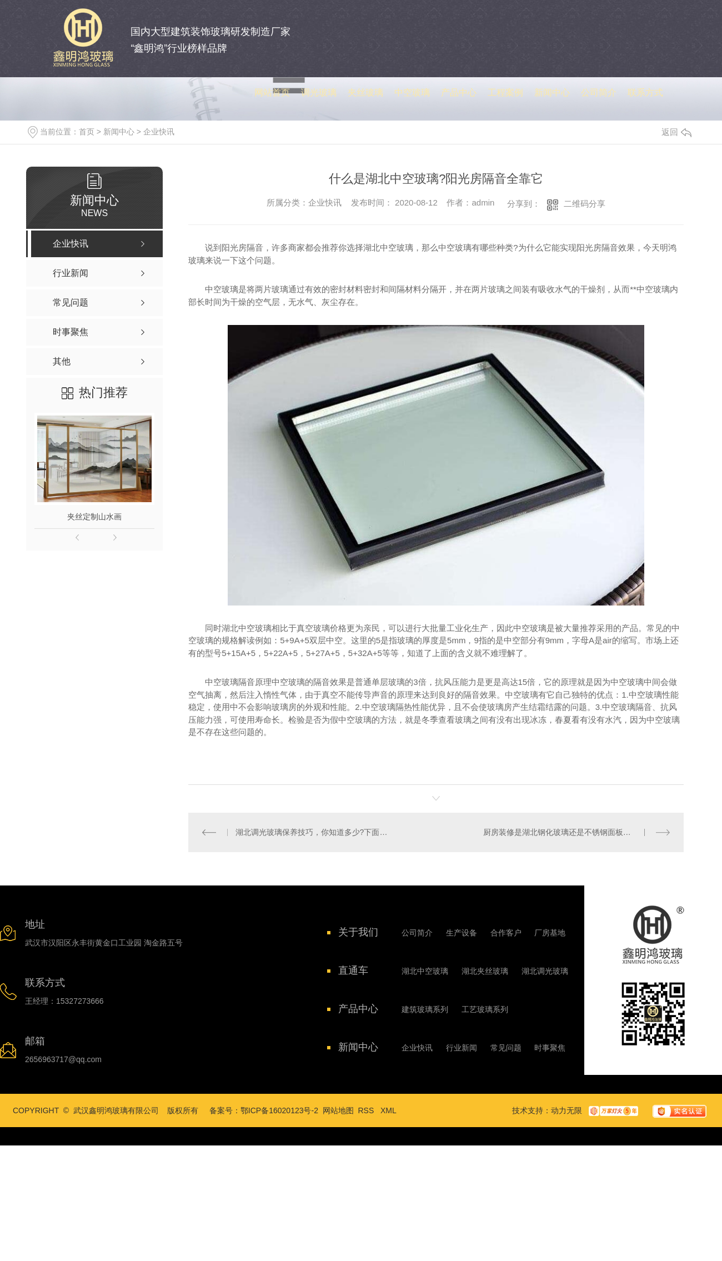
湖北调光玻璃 (545, 971)
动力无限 (566, 1110)
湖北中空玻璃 (425, 971)
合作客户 (506, 932)
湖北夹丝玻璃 (485, 971)
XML (388, 1110)
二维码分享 (584, 203)
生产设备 (461, 932)
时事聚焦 (549, 1047)
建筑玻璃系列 (425, 1009)
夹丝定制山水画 (94, 516)
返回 (676, 132)
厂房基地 (549, 932)
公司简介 (417, 932)
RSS (367, 1110)
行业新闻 (461, 1047)
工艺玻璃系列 (485, 1009)
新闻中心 (118, 131)
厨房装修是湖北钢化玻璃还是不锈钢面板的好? (563, 832)
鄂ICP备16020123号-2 (279, 1110)
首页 (86, 131)
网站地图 (338, 1110)
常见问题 (506, 1047)
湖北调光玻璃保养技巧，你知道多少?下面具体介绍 (312, 832)
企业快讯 (158, 131)
